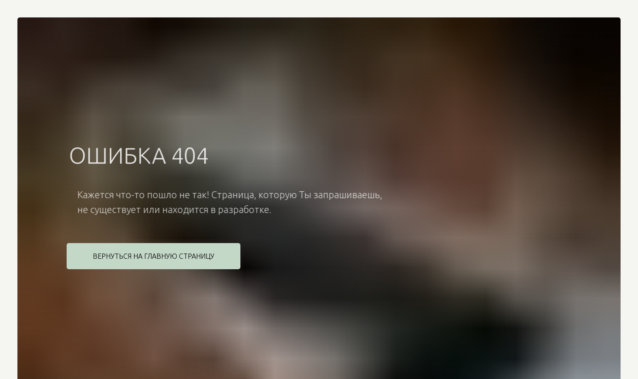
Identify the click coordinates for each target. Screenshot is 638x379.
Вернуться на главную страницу (153, 256)
